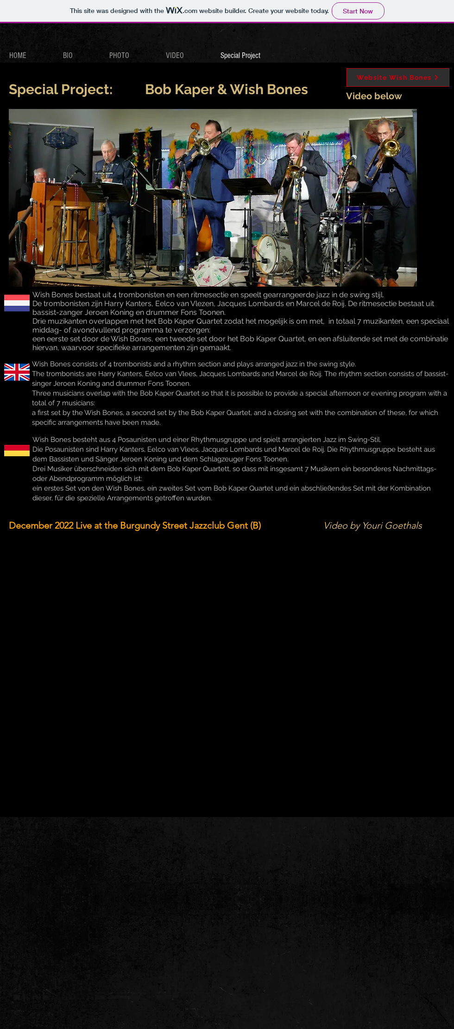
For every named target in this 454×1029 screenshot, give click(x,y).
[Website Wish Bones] (398, 77)
